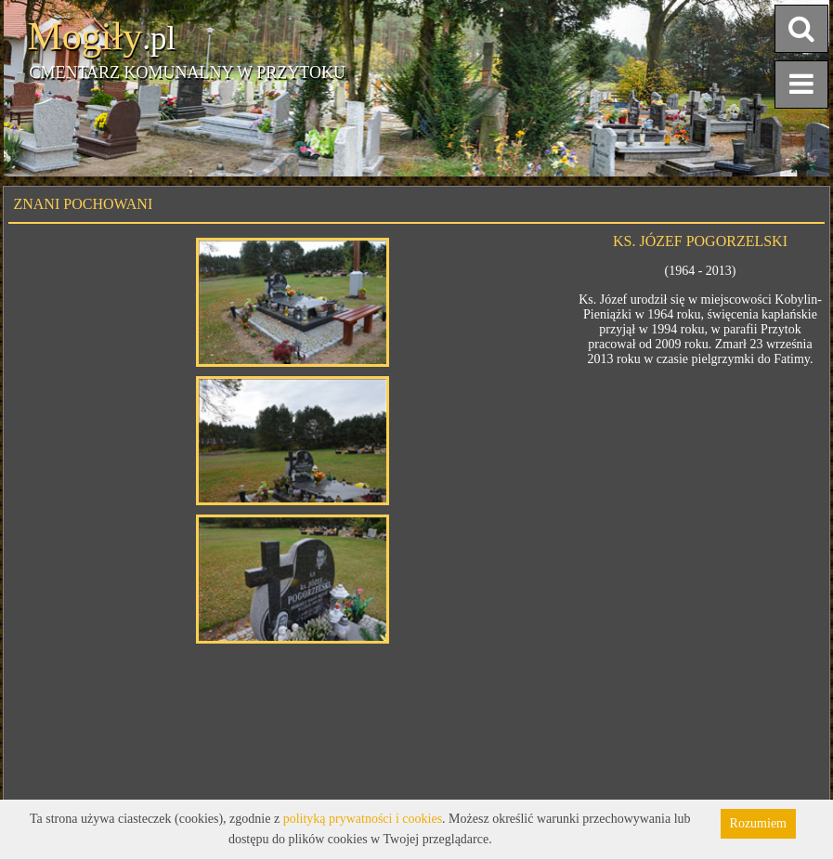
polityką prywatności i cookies (362, 819)
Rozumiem (758, 823)
